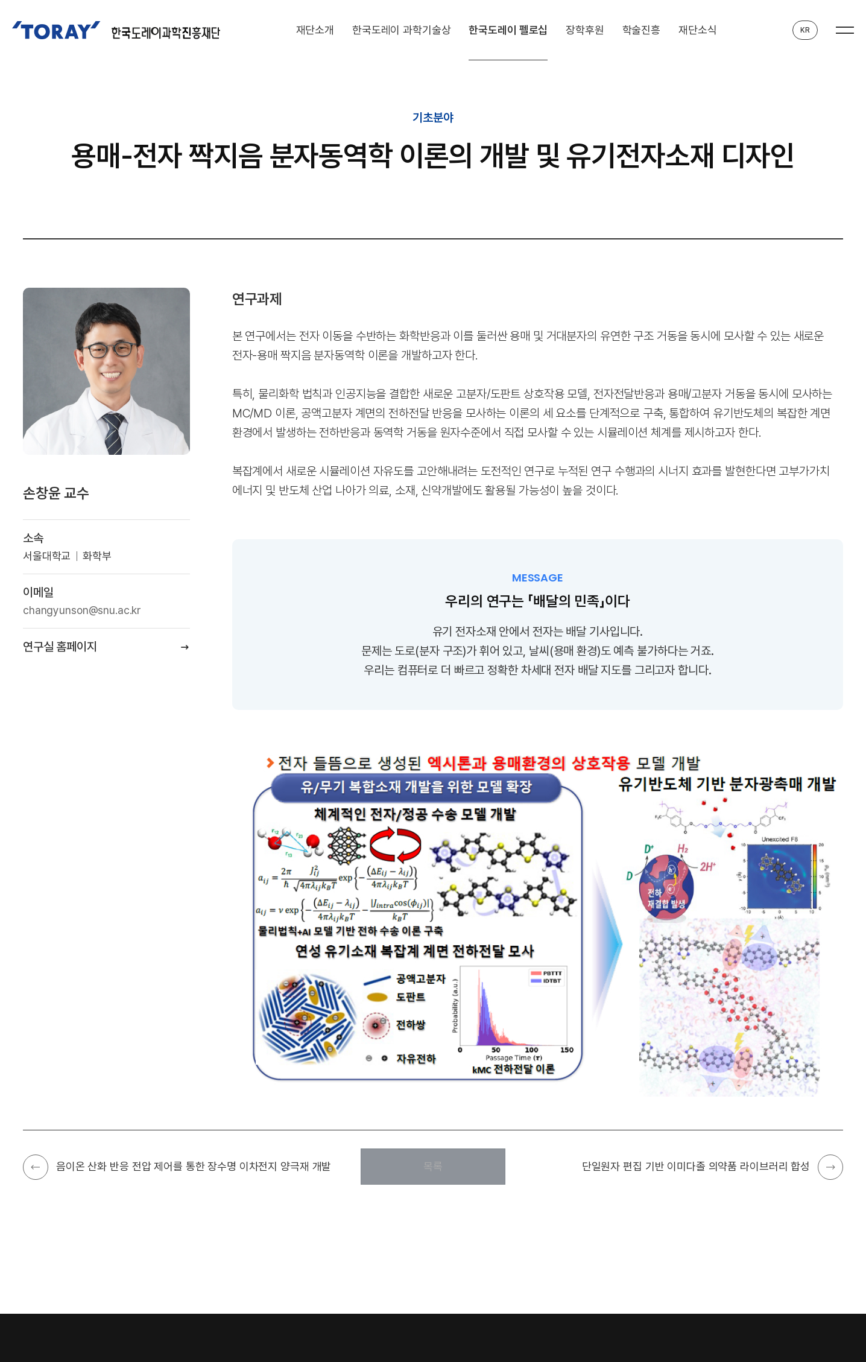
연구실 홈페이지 (60, 646)
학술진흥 (641, 30)
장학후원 (585, 30)
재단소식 (697, 30)
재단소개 (315, 30)
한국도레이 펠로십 (508, 30)
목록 (433, 1166)
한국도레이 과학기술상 (401, 30)
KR (805, 30)
